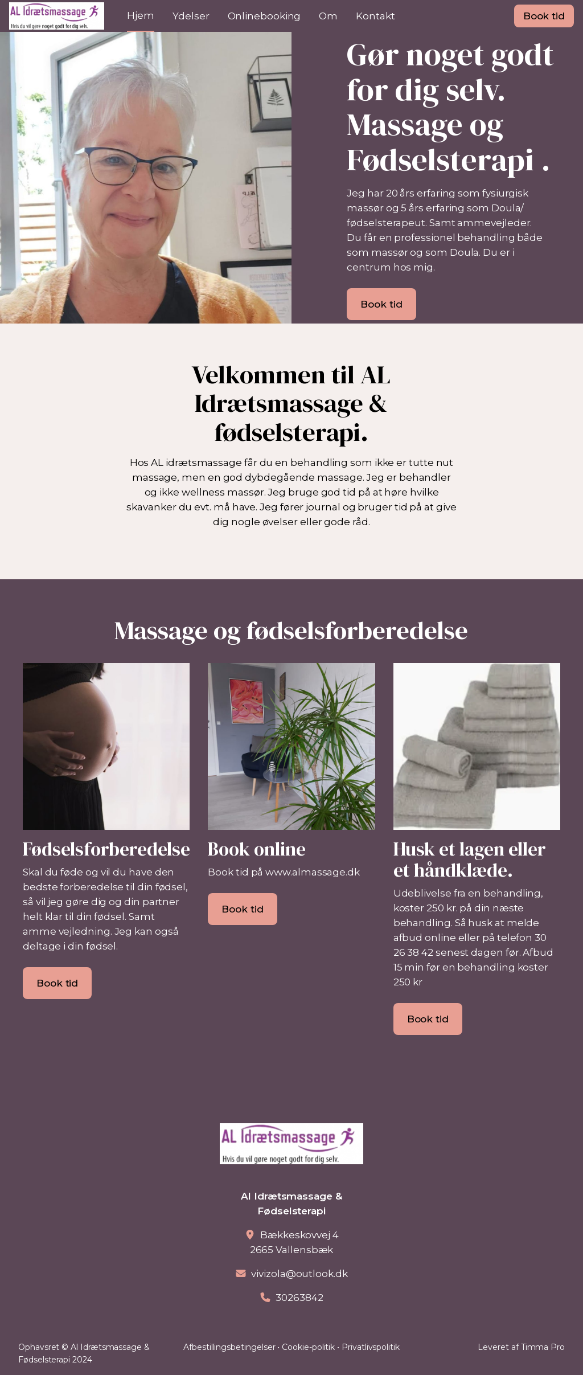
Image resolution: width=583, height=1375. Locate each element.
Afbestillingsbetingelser (229, 1347)
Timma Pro (543, 1347)
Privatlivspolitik (371, 1347)
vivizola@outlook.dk (299, 1273)
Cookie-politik (308, 1347)
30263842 (299, 1297)
